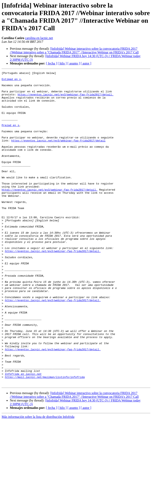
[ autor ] (86, 63)
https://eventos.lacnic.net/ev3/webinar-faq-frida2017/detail (58, 154)
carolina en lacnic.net (39, 38)
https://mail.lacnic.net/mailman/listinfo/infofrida (45, 438)
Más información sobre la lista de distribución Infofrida (38, 479)
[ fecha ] (51, 63)
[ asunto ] (73, 63)
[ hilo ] (62, 63)
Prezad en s (10, 136)
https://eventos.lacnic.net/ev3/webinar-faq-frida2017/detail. (65, 99)
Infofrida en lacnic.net (23, 435)
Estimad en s (11, 81)
